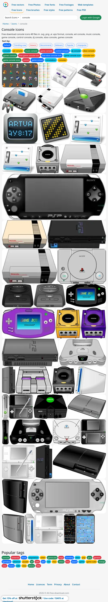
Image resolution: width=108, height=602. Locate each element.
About (67, 584)
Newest (33, 45)
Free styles (49, 10)
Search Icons (11, 17)
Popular (70, 45)
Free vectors (18, 4)
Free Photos (34, 4)
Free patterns (66, 10)
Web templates (85, 4)
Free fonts (50, 4)
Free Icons (17, 10)
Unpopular (82, 45)
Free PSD (81, 10)
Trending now (20, 45)
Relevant (59, 45)
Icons (14, 23)
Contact (76, 584)
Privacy (58, 584)
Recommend (45, 45)
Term (49, 584)
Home (6, 23)
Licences (40, 584)
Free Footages (66, 4)
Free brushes (33, 10)
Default (7, 45)
